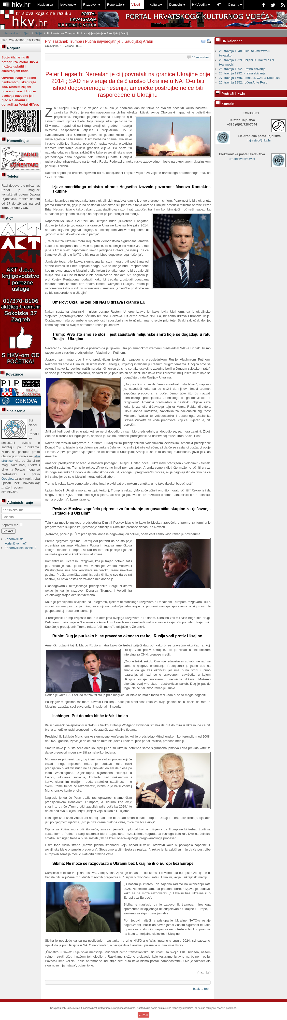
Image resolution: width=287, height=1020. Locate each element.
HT (219, 4)
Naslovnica (45, 4)
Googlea (7, 478)
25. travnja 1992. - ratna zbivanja (242, 69)
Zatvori (143, 1015)
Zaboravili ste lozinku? (20, 548)
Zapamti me (9, 525)
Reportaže (114, 4)
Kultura (154, 4)
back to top (201, 989)
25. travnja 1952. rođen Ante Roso (243, 82)
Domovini (175, 4)
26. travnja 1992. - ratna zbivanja (242, 73)
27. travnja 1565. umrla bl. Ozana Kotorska (249, 78)
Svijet (38, 33)
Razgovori (90, 4)
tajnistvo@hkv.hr (259, 140)
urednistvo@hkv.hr (242, 159)
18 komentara (200, 57)
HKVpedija (199, 4)
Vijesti (135, 4)
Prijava (8, 531)
